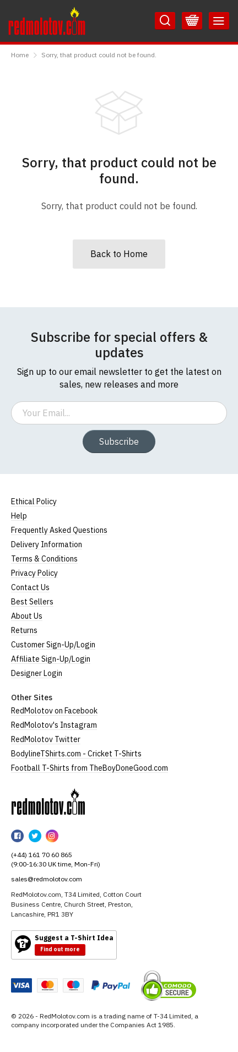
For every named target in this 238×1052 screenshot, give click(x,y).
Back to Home (119, 253)
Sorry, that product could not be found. (98, 55)
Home (20, 55)
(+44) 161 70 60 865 (41, 855)
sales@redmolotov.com (46, 879)
